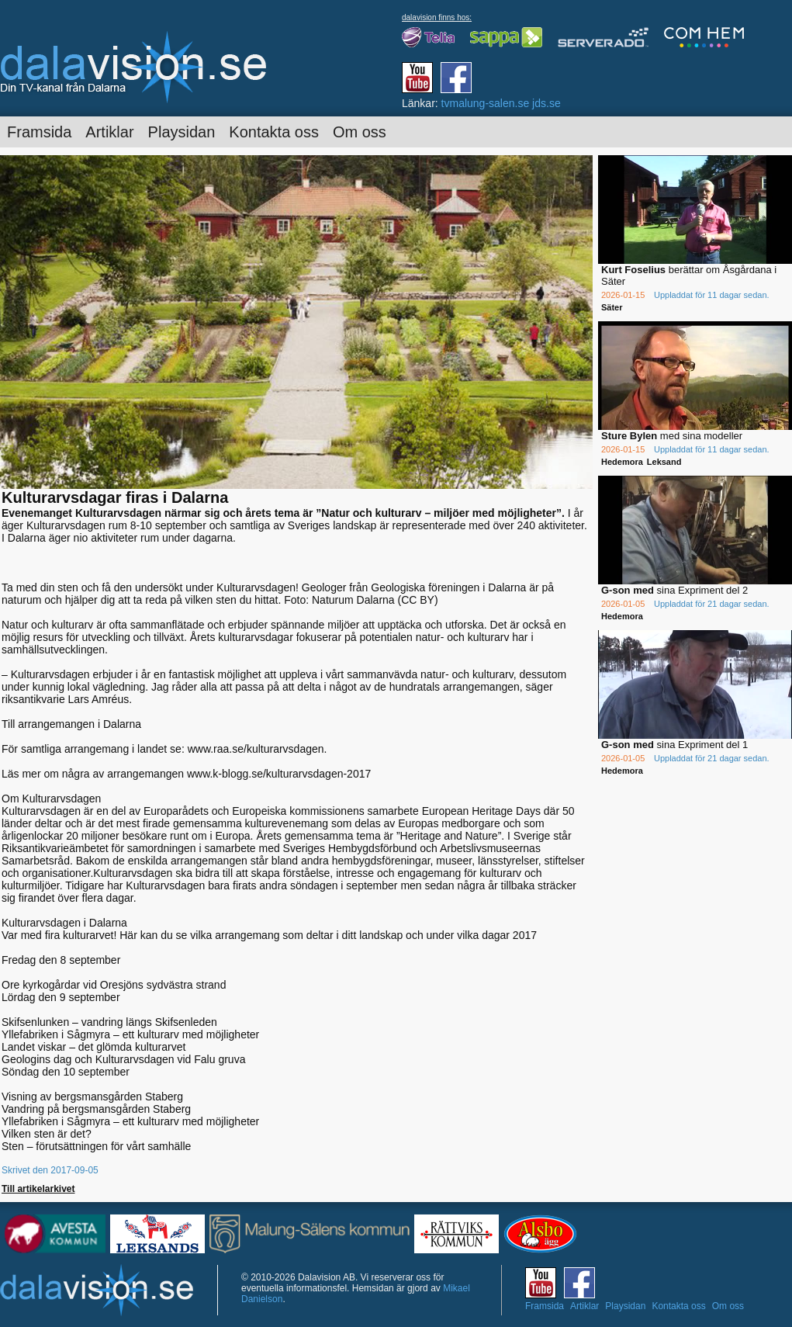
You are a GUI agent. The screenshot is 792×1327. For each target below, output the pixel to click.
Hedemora (622, 461)
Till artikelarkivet (38, 1188)
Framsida (39, 131)
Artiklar (109, 131)
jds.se (546, 103)
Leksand (664, 461)
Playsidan (182, 131)
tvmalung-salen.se (485, 103)
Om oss (359, 131)
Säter (612, 307)
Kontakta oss (274, 131)
